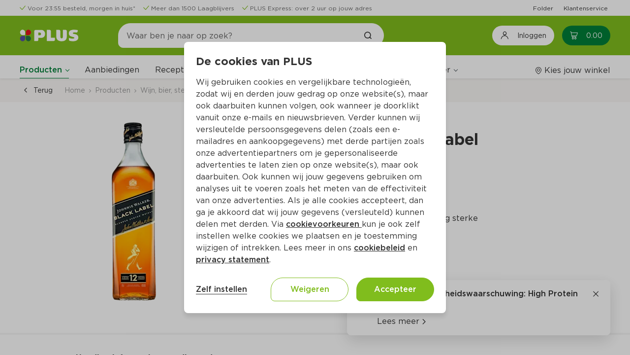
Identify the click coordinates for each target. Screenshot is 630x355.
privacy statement (232, 259)
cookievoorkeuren (324, 224)
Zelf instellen (221, 289)
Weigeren (309, 289)
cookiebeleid (379, 247)
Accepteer (395, 289)
